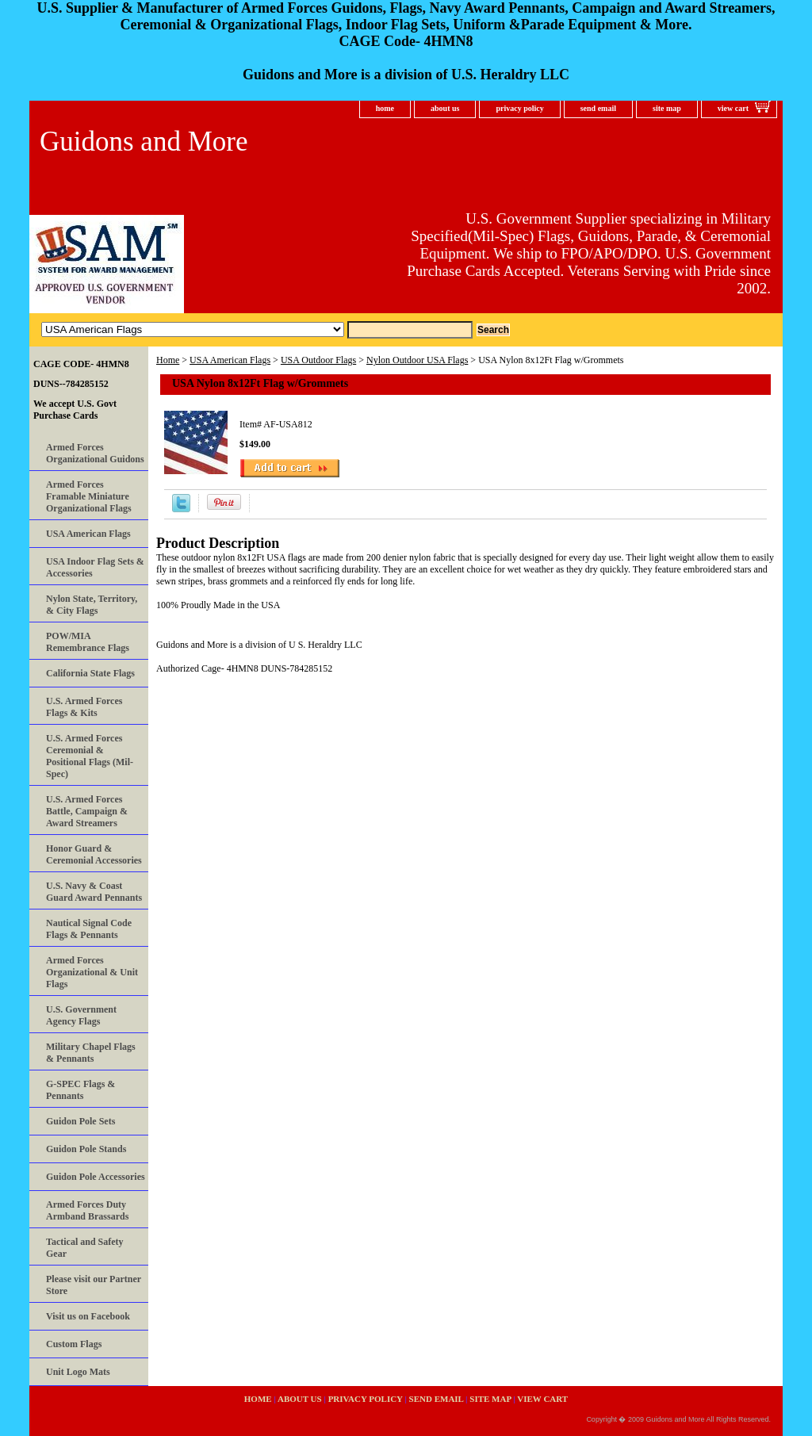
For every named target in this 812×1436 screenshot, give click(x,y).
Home (167, 360)
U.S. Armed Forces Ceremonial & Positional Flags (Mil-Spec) (89, 756)
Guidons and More (143, 141)
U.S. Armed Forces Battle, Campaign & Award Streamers (87, 811)
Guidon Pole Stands (86, 1149)
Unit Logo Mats (78, 1371)
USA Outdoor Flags (318, 360)
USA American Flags (230, 360)
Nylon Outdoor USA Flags (417, 360)
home (385, 108)
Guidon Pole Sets (80, 1121)
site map (667, 108)
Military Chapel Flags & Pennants (91, 1052)
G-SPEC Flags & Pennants (80, 1089)
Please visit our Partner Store (93, 1284)
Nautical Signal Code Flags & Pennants (89, 928)
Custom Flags (74, 1344)
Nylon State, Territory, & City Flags (91, 604)
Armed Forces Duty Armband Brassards (87, 1210)
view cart (733, 108)
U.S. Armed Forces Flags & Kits (84, 706)
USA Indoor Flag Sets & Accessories (95, 567)
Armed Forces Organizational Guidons (95, 453)
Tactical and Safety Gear (85, 1247)
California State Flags (90, 673)
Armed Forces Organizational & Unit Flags (92, 972)
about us (445, 108)
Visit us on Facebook (88, 1316)
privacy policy (519, 108)
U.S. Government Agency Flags (81, 1015)
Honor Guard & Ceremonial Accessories (94, 854)
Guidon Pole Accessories (95, 1176)
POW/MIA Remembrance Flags (87, 641)
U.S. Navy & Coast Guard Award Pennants (94, 891)
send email (598, 108)
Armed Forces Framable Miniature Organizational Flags (89, 496)
